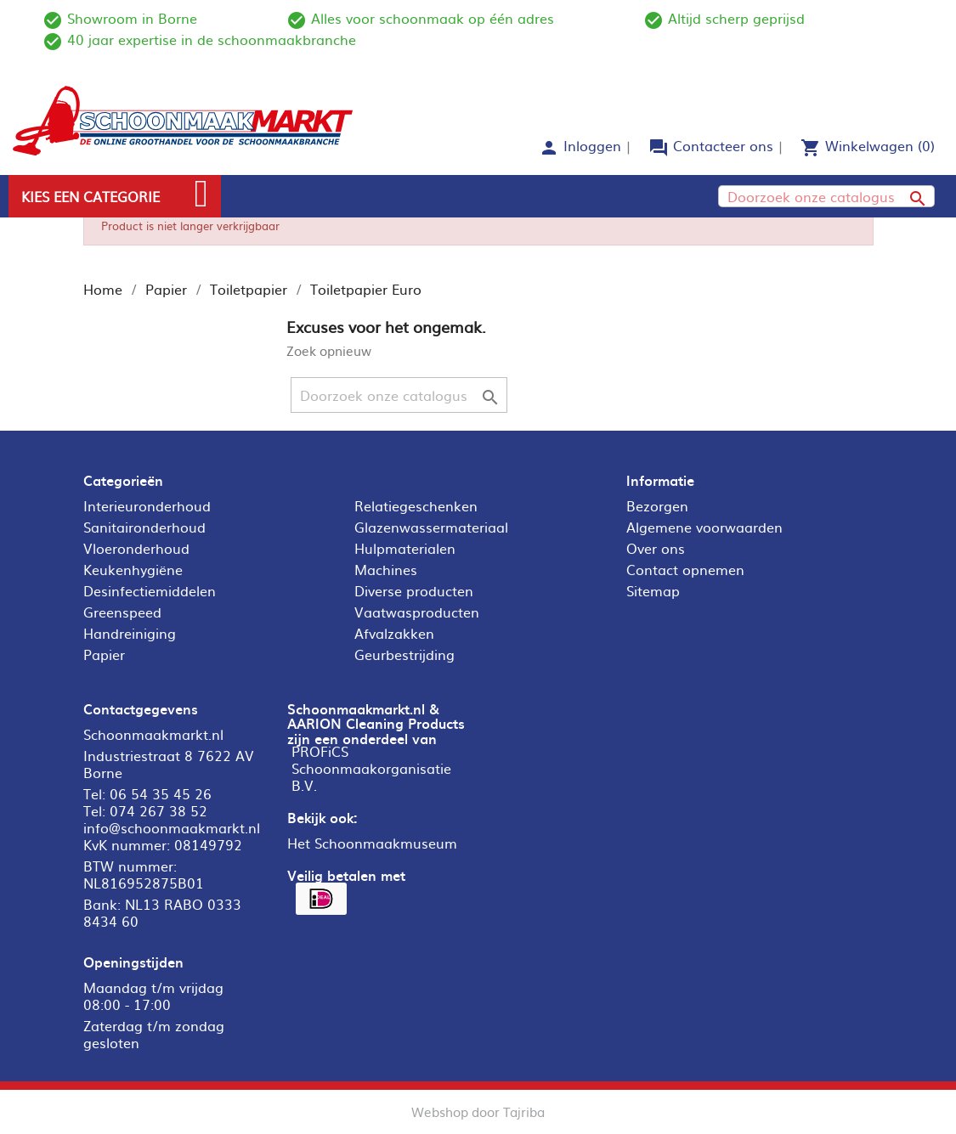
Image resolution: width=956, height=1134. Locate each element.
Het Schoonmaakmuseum (372, 842)
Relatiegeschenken (416, 505)
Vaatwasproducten (416, 611)
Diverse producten (413, 590)
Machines (385, 569)
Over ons (655, 548)
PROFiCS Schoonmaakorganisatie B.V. (371, 768)
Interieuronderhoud (147, 505)
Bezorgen (657, 505)
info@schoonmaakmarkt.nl (171, 827)
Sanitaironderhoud (144, 526)
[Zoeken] (826, 196)
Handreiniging (129, 633)
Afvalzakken (394, 633)
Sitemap (653, 590)
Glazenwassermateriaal (431, 526)
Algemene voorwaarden (704, 526)
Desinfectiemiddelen (149, 590)
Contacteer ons (723, 145)
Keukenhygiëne (133, 569)
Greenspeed (122, 611)
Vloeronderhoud (136, 548)
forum (658, 148)
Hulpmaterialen (404, 548)
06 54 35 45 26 (161, 793)
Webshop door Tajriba (478, 1111)
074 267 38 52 (158, 810)
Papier (104, 654)
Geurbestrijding (404, 654)
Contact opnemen (685, 569)
